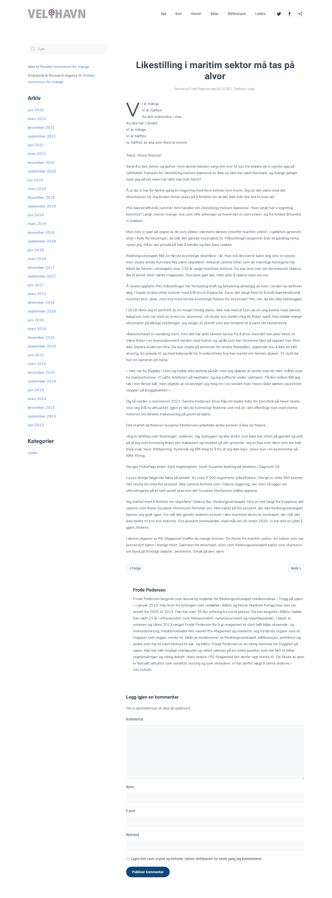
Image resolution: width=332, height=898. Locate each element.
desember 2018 (41, 232)
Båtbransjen (237, 14)
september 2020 (42, 171)
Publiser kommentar (148, 872)
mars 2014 (37, 398)
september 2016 (42, 311)
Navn (130, 787)
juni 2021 (36, 145)
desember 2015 (41, 337)
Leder (251, 89)
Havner (196, 14)
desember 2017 (41, 267)
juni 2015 (36, 355)
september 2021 (42, 136)
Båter (215, 14)
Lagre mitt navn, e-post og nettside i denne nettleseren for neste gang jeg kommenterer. (194, 859)
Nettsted (132, 835)
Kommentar (134, 719)
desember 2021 (41, 127)
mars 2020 (37, 188)
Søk (163, 14)
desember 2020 (41, 162)
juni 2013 (36, 425)
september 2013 (42, 416)
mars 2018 (37, 258)
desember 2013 (41, 407)
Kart (178, 14)
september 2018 (42, 241)
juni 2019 (36, 215)
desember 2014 (41, 372)
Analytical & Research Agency (52, 75)
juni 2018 (36, 250)
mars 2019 (37, 223)
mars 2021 (37, 153)
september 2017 (42, 276)
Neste (296, 568)
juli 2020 (35, 180)
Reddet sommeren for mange (64, 66)
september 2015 (42, 346)
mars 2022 (37, 118)
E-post (130, 811)
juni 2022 (36, 110)
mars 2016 (37, 328)
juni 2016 (36, 320)
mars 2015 (37, 363)
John (31, 66)
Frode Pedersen (199, 89)
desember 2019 (41, 197)
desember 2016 (41, 302)
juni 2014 (36, 390)
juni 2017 (36, 285)
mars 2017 (37, 293)
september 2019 (42, 206)
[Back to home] (56, 14)
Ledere (260, 14)
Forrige (135, 568)
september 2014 (42, 381)
